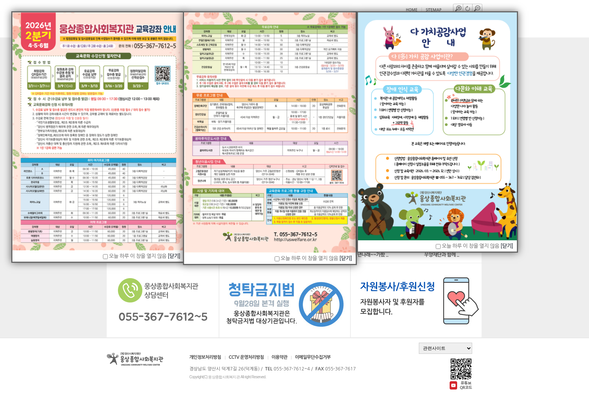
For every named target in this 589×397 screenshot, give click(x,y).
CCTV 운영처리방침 (246, 357)
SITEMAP (433, 10)
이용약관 (279, 357)
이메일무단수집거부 (313, 357)
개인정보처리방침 (205, 357)
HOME (412, 10)
